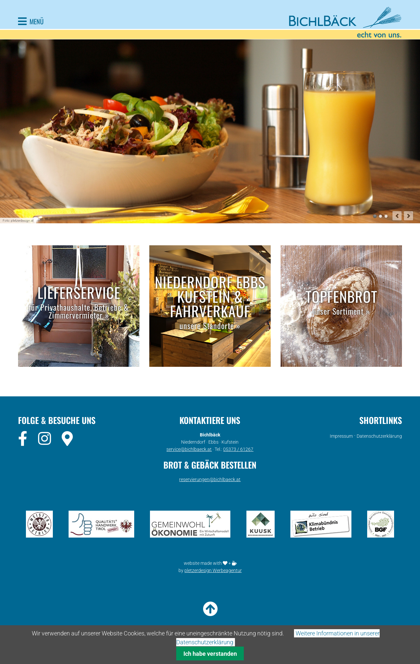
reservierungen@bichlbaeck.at (210, 479)
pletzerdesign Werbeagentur (213, 570)
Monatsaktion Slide (380, 216)
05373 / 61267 (238, 449)
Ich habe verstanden (210, 653)
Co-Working (386, 216)
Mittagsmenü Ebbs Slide (374, 216)
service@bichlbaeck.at (189, 449)
